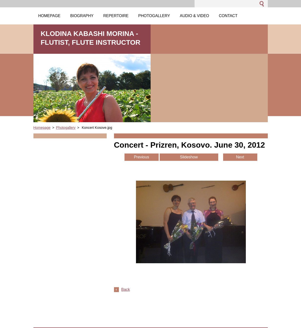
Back (125, 289)
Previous (141, 157)
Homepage (42, 128)
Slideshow (189, 157)
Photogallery (65, 128)
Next (240, 157)
